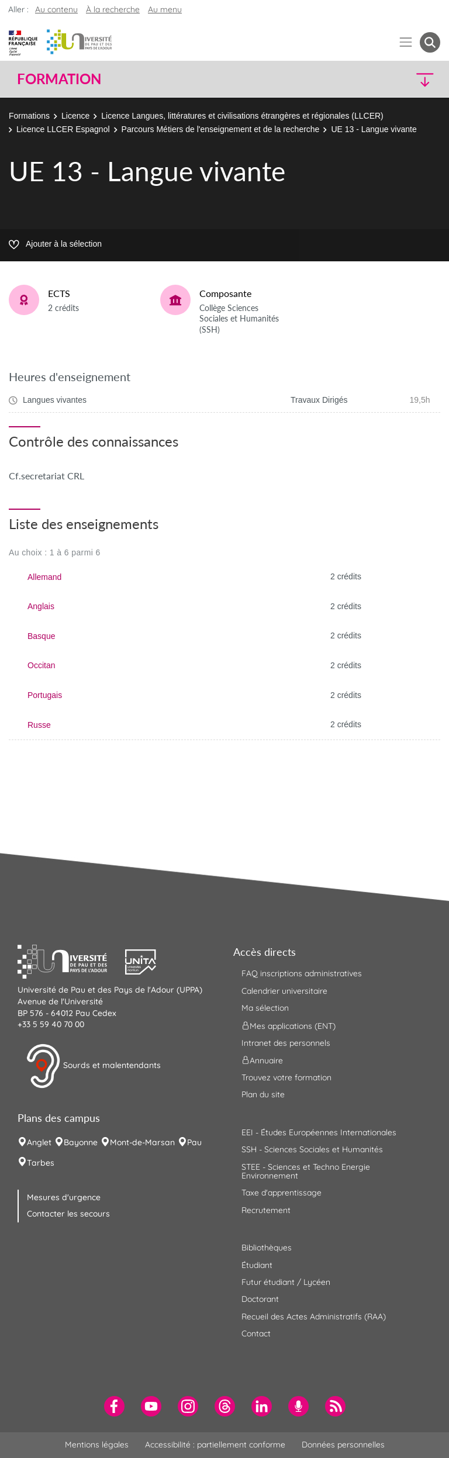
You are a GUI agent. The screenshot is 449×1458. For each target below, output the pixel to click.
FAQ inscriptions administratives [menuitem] (301, 973)
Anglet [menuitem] (39, 1142)
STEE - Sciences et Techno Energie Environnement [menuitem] (305, 1171)
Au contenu (56, 9)
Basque (41, 636)
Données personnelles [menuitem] (343, 1444)
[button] (389, 79)
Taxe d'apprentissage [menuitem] (281, 1192)
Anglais (40, 606)
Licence (75, 115)
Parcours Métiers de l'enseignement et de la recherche (221, 129)
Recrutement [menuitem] (266, 1210)
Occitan (41, 665)
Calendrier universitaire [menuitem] (284, 991)
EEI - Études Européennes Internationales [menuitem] (318, 1132)
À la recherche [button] (113, 9)
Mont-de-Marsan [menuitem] (142, 1142)
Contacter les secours (68, 1213)
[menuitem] (114, 1406)
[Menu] (406, 42)
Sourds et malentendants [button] (93, 1066)
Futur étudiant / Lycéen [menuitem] (285, 1282)
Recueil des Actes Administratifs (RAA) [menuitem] (313, 1316)
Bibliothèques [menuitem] (266, 1247)
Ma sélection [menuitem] (265, 1008)
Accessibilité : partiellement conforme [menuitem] (215, 1444)
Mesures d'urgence (64, 1197)
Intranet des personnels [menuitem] (285, 1043)
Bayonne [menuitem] (81, 1142)
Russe (39, 725)
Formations (29, 115)
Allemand (44, 577)
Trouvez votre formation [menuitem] (286, 1077)
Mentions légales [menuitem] (97, 1444)
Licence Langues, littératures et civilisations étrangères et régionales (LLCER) (242, 115)
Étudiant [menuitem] (256, 1265)
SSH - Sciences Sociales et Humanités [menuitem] (312, 1149)
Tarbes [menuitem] (40, 1163)
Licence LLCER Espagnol (63, 129)
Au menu (165, 9)
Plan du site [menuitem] (263, 1094)
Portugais (44, 695)
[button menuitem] (430, 42)
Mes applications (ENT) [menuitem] (288, 1025)
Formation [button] (59, 79)
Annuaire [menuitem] (262, 1060)
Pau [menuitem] (194, 1142)
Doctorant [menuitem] (260, 1299)
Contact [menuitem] (256, 1333)
